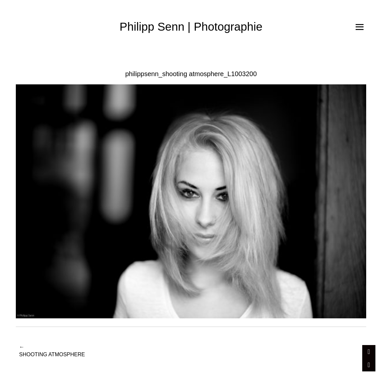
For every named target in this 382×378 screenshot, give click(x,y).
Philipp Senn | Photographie (191, 26)
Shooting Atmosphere (52, 350)
